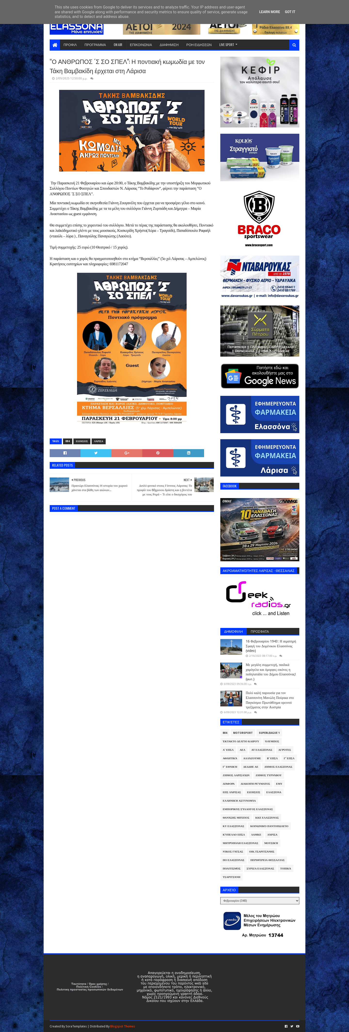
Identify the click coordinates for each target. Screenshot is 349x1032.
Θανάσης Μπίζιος (236, 817)
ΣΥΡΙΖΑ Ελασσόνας (260, 868)
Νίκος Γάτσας (233, 851)
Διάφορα (229, 783)
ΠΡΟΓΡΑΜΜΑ (95, 44)
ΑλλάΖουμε (252, 758)
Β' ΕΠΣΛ (272, 758)
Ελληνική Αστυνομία (239, 800)
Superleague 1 (269, 733)
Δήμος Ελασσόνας (278, 766)
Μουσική (271, 843)
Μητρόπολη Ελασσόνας (240, 843)
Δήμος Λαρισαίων (236, 775)
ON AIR (118, 44)
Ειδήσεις (82, 441)
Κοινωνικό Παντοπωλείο (269, 826)
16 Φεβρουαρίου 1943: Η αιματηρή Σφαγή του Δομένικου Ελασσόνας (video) (271, 646)
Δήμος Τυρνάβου (269, 775)
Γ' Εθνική (230, 766)
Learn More (269, 12)
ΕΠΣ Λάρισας (232, 792)
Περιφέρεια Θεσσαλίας (267, 860)
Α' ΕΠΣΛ (228, 749)
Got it (290, 12)
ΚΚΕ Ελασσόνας (267, 817)
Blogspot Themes (122, 1026)
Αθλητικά (230, 758)
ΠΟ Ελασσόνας (233, 860)
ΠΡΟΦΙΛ (70, 44)
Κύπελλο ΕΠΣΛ (234, 834)
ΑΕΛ (242, 749)
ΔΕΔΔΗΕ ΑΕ (250, 766)
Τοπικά (285, 868)
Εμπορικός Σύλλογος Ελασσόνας (248, 809)
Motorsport (243, 733)
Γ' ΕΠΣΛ (289, 758)
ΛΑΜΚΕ (256, 834)
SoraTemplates (76, 1026)
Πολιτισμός (231, 868)
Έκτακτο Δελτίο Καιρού (241, 741)
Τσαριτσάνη (231, 877)
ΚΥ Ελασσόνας (233, 826)
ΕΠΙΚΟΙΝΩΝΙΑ (141, 44)
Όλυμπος (272, 741)
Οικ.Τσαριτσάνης (261, 851)
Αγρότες (284, 749)
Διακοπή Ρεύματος (255, 783)
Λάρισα (98, 441)
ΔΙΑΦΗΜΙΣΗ (169, 44)
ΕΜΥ (279, 783)
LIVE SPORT (226, 44)
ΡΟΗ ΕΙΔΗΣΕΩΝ (199, 44)
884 (67, 441)
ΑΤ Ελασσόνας (261, 749)
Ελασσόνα (273, 792)
